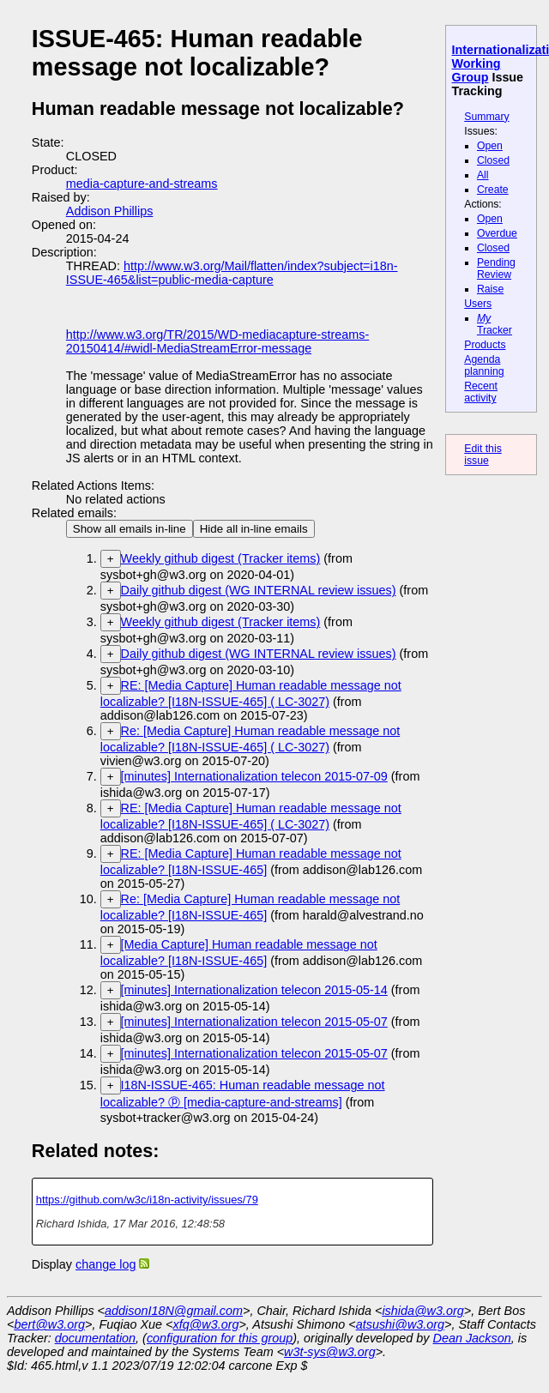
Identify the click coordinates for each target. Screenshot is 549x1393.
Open (490, 146)
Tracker (494, 324)
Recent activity (481, 392)
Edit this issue (483, 455)
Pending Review (496, 268)
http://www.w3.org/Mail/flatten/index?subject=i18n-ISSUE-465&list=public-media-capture (232, 272)
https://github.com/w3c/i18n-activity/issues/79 (147, 1199)
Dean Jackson (472, 1338)
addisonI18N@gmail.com (174, 1311)
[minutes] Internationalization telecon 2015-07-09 (254, 776)
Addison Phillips (110, 211)
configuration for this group (220, 1338)
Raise (490, 289)
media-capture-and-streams (142, 183)
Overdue (497, 233)
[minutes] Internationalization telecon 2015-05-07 (254, 1021)
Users (478, 304)
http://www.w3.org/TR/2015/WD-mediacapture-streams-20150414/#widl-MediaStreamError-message (217, 341)
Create (493, 190)
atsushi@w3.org (400, 1324)
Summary (486, 117)
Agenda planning (484, 365)
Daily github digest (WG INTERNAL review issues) (258, 590)
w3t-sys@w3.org (330, 1352)
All (483, 175)
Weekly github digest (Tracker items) (221, 558)
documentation (95, 1338)
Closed (493, 160)
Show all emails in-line (129, 528)
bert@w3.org (49, 1324)
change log (105, 1264)
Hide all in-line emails (254, 528)
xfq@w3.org (205, 1324)
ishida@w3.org (422, 1311)
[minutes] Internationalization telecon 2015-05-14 (254, 990)
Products (484, 345)
